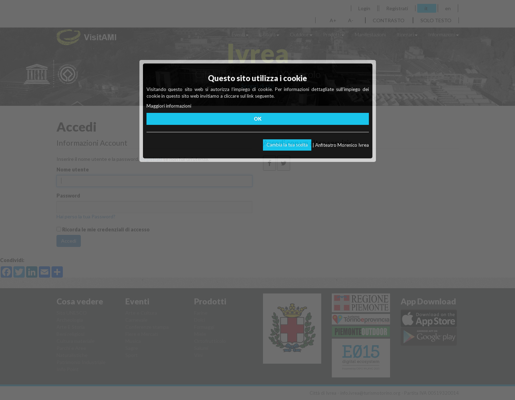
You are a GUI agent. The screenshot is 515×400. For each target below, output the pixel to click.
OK (258, 119)
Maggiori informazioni (168, 106)
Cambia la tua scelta (287, 144)
